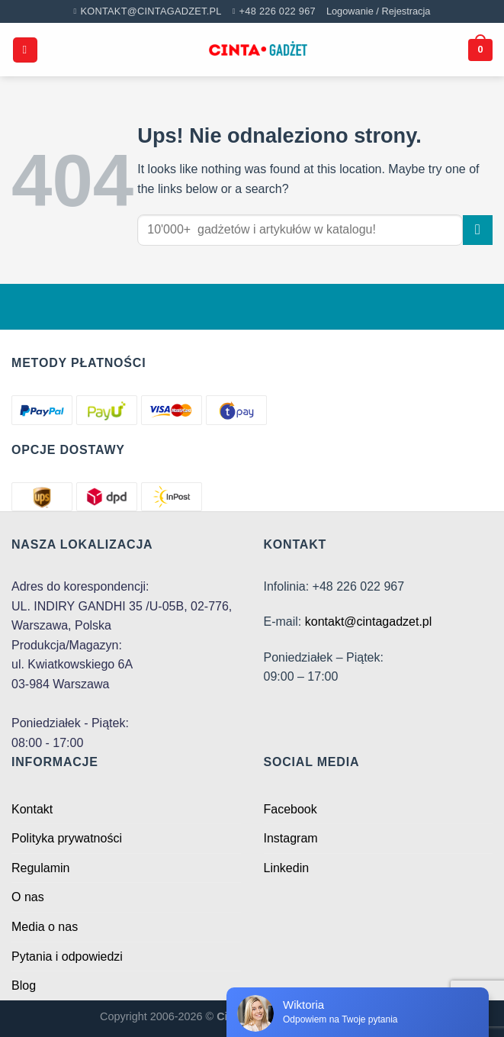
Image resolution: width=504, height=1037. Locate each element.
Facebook (290, 809)
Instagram (291, 838)
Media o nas (44, 926)
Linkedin (287, 867)
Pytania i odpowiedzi (67, 956)
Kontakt (32, 809)
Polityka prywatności (66, 838)
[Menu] (25, 50)
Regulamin (40, 867)
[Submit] (478, 230)
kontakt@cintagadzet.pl (368, 621)
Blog (23, 985)
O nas (27, 896)
